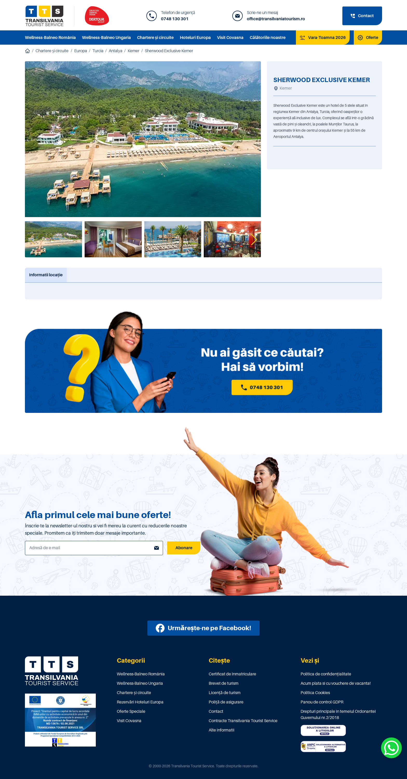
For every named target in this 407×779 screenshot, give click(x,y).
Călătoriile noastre (268, 37)
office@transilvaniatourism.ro (276, 19)
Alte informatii (221, 730)
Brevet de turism (224, 683)
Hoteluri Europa (195, 37)
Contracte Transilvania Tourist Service (243, 720)
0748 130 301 (174, 19)
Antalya (115, 51)
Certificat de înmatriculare (232, 674)
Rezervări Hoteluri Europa (140, 702)
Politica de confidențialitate (326, 674)
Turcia (97, 51)
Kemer (133, 51)
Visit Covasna (230, 37)
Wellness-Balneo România (50, 37)
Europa (80, 51)
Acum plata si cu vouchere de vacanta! (336, 683)
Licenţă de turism (225, 692)
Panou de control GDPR (322, 702)
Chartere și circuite (155, 37)
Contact (216, 711)
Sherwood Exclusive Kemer (169, 51)
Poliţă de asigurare (226, 702)
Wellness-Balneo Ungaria (106, 37)
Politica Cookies (315, 692)
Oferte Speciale (131, 711)
